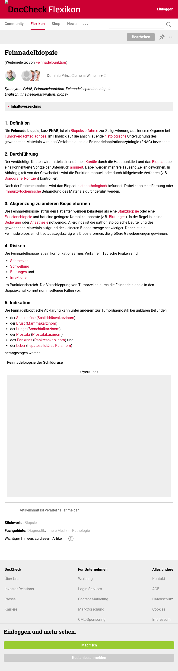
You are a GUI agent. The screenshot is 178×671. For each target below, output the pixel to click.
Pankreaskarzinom (49, 340)
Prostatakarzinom (46, 334)
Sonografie (13, 178)
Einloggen (165, 9)
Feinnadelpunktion (51, 62)
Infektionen (19, 277)
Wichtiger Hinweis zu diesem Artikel (34, 538)
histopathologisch (92, 186)
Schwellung (19, 266)
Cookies (158, 609)
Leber (20, 345)
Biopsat (158, 162)
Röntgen (31, 178)
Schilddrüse (25, 318)
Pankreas (24, 340)
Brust (20, 323)
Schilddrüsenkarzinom (56, 318)
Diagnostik (36, 530)
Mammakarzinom (41, 323)
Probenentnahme (34, 186)
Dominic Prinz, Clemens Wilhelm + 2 (75, 75)
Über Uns (12, 579)
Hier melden (69, 510)
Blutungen (117, 217)
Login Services (90, 589)
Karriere (11, 609)
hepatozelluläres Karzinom (49, 345)
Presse (10, 599)
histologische (115, 136)
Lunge (21, 329)
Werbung (85, 579)
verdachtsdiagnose (30, 136)
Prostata (23, 334)
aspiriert (76, 167)
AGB (155, 589)
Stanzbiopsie (128, 211)
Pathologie (81, 530)
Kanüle (91, 162)
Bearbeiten (141, 37)
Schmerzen (19, 261)
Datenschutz (162, 599)
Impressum (161, 619)
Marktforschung (91, 609)
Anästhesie (39, 222)
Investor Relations (19, 589)
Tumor (10, 136)
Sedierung (13, 222)
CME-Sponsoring (91, 619)
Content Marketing (93, 599)
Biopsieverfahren (84, 131)
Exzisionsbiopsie (18, 217)
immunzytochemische (23, 191)
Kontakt (158, 579)
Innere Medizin (58, 530)
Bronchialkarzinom (44, 329)
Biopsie (31, 522)
